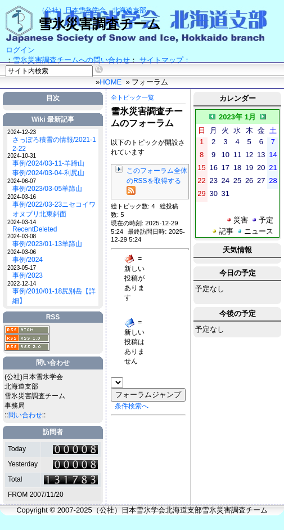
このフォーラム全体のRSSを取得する (157, 181)
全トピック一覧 (132, 97)
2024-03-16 (21, 197)
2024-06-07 (21, 181)
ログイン (20, 50)
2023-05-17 (21, 268)
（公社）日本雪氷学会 (72, 10)
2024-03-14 (21, 222)
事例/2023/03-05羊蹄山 (47, 189)
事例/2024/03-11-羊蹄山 (48, 163)
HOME (110, 82)
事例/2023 (27, 275)
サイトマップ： (165, 60)
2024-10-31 (21, 156)
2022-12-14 (21, 283)
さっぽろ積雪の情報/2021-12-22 (54, 144)
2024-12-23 (21, 132)
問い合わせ (25, 415)
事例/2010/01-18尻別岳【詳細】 (54, 296)
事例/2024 (27, 260)
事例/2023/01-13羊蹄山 (47, 244)
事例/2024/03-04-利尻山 (48, 173)
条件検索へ (131, 406)
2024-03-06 (21, 252)
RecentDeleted (34, 229)
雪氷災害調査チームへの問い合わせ (71, 60)
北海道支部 (129, 10)
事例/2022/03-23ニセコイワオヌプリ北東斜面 (54, 209)
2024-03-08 (21, 236)
